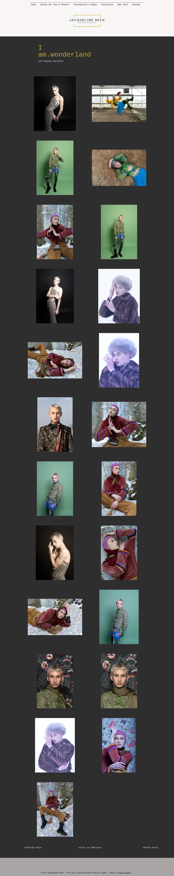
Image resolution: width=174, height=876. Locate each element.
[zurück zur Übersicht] (90, 847)
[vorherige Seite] (37, 847)
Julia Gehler (125, 873)
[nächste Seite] (146, 847)
